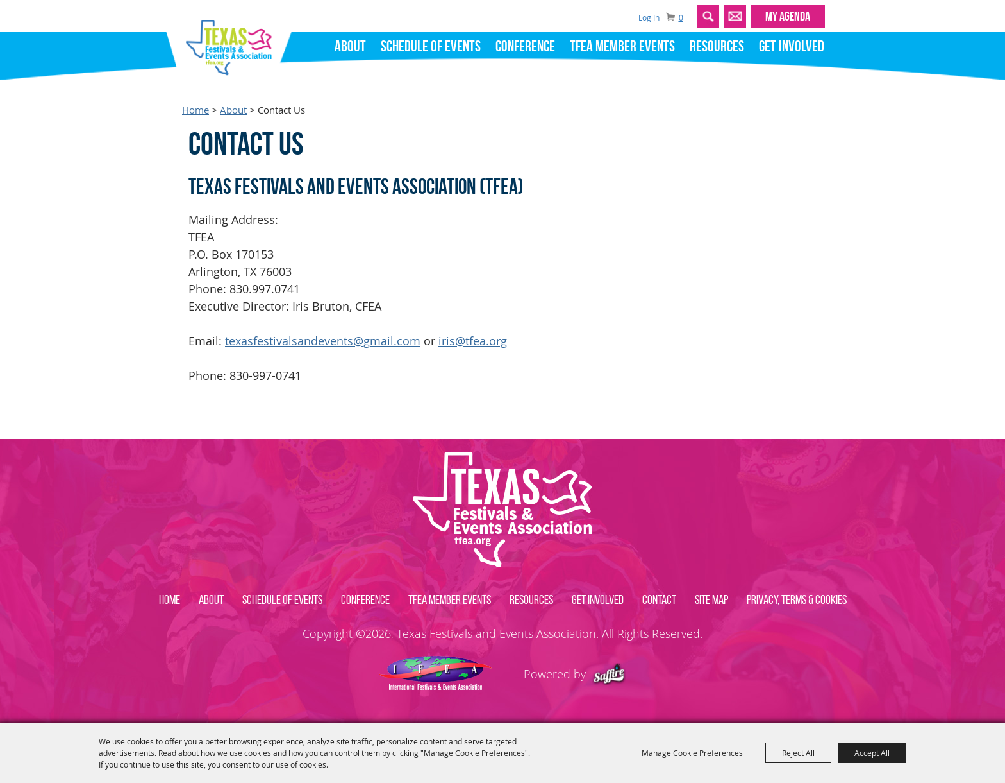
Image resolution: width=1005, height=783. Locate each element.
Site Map (711, 599)
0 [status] (681, 17)
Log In (649, 17)
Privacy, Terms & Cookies (797, 599)
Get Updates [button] (735, 16)
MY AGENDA (787, 16)
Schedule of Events (431, 46)
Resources (717, 46)
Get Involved (791, 46)
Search (708, 16)
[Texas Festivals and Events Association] (234, 43)
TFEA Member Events (622, 46)
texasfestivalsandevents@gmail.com (322, 340)
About (350, 46)
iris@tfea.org (472, 340)
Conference (525, 46)
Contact (659, 599)
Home (195, 110)
